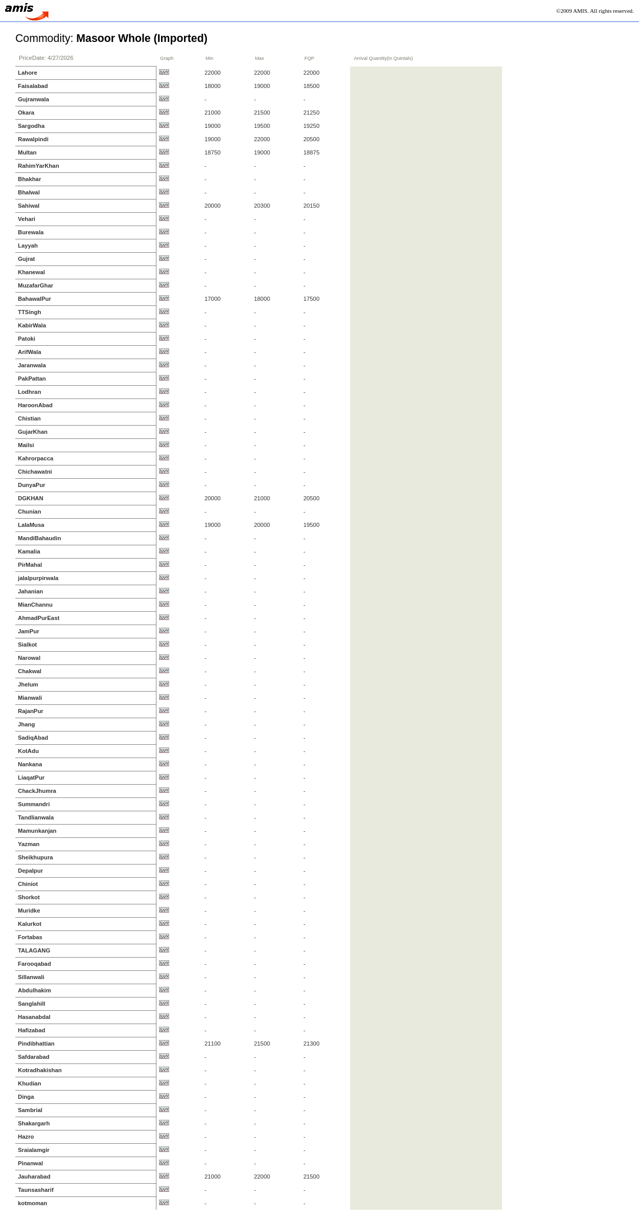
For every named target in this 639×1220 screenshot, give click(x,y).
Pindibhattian (36, 1043)
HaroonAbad (35, 405)
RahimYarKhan (38, 166)
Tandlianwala (36, 817)
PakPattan (32, 378)
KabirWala (32, 325)
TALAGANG (34, 950)
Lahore (27, 73)
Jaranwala (32, 365)
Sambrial (30, 1110)
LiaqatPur (31, 777)
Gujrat (26, 259)
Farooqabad (34, 964)
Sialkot (27, 644)
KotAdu (28, 751)
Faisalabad (33, 86)
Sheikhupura (35, 857)
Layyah (28, 245)
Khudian (29, 1083)
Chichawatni (35, 472)
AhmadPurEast (38, 618)
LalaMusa (31, 525)
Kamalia (29, 551)
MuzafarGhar (35, 285)
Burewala (30, 232)
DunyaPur (31, 485)
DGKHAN (30, 498)
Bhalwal (29, 192)
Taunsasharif (36, 1190)
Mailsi (26, 445)
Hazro (26, 1137)
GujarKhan (33, 432)
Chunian (29, 511)
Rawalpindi (33, 139)
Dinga (26, 1097)
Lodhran (29, 392)
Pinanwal (30, 1163)
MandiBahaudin (39, 538)
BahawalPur (34, 299)
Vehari (26, 219)
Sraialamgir (34, 1150)
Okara (26, 112)
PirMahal (30, 565)
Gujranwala (33, 99)
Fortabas (30, 937)
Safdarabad (34, 1057)
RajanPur (30, 711)
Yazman (28, 844)
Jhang (26, 724)
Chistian (29, 418)
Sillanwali (31, 977)
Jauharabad (34, 1176)
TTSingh (29, 312)
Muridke (29, 910)
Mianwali (30, 698)
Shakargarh (34, 1123)
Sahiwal (28, 206)
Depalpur (30, 871)
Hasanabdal (34, 1017)
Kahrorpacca (35, 458)
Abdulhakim (34, 990)
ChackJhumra (37, 791)
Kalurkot (29, 924)
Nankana (30, 764)
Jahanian (30, 591)
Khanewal (31, 272)
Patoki (26, 339)
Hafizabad (31, 1030)
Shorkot (29, 897)
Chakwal (29, 671)
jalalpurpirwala (38, 578)
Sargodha (31, 126)
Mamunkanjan (37, 831)
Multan (27, 152)
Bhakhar (29, 179)
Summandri (34, 804)
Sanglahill (31, 1004)
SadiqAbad (33, 738)
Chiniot (28, 884)
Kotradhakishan (40, 1070)
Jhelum (28, 684)
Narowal (29, 658)
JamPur (28, 631)
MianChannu (35, 605)
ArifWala (29, 352)
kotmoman (32, 1203)
